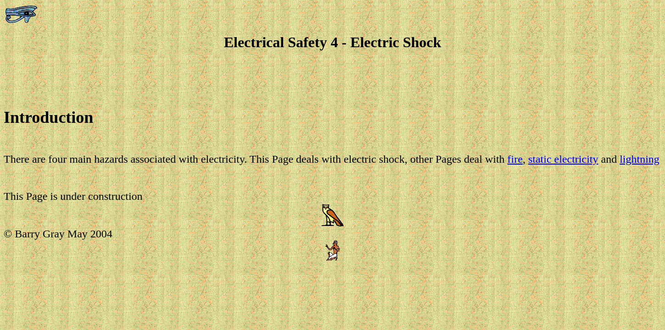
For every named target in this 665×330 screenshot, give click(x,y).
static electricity (563, 159)
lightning (639, 159)
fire (515, 159)
